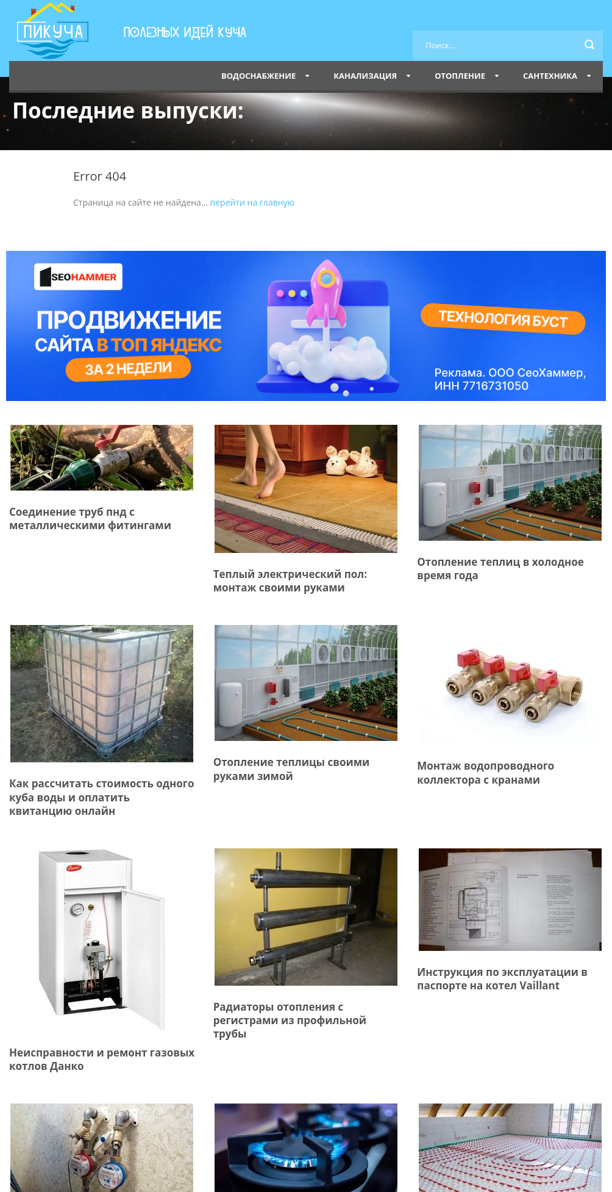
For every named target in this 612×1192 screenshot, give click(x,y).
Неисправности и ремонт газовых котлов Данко (101, 1059)
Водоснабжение (258, 75)
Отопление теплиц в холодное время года (500, 568)
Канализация (365, 75)
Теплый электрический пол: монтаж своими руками (290, 580)
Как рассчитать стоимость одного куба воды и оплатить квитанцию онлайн (101, 796)
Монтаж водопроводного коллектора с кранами (485, 772)
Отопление (460, 75)
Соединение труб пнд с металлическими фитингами (90, 518)
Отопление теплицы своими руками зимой (291, 768)
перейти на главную (252, 202)
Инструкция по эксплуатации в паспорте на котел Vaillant (502, 978)
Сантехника (550, 75)
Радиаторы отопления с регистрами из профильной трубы (289, 1020)
